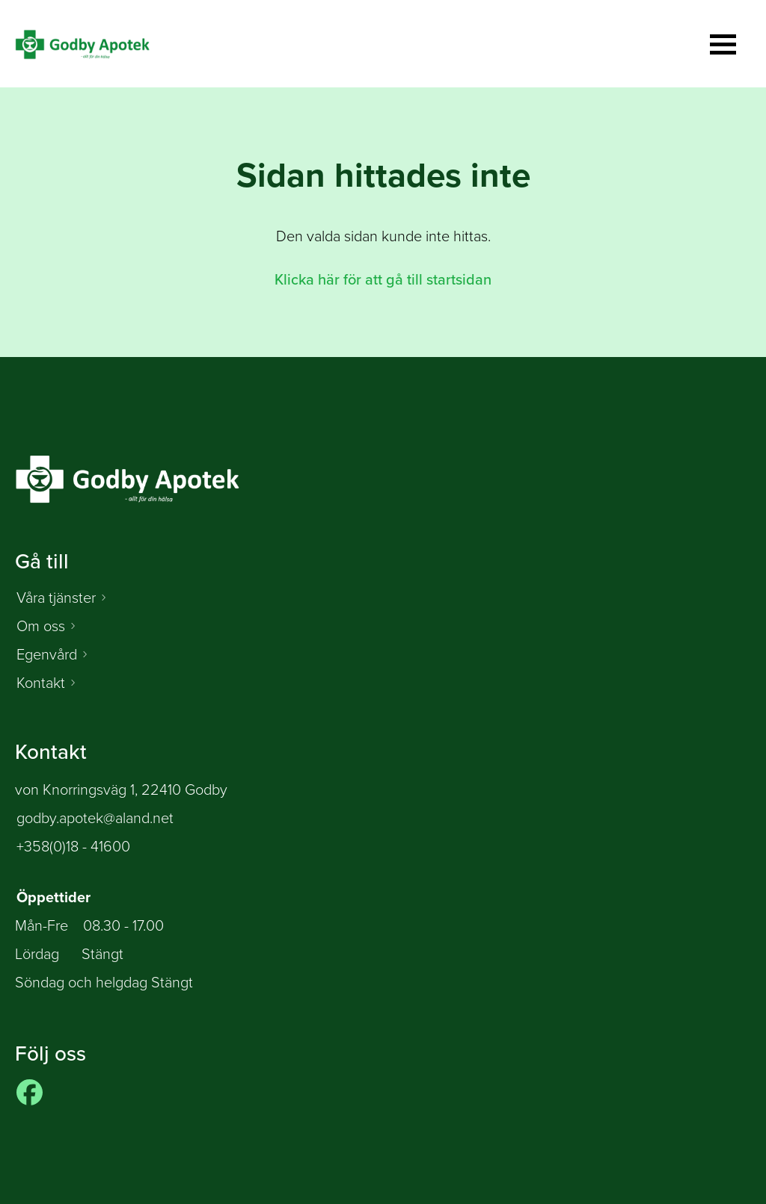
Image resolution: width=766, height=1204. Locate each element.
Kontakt (40, 682)
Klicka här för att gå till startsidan (383, 279)
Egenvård (46, 654)
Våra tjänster (56, 597)
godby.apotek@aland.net (95, 818)
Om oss (40, 626)
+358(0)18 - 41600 (73, 846)
